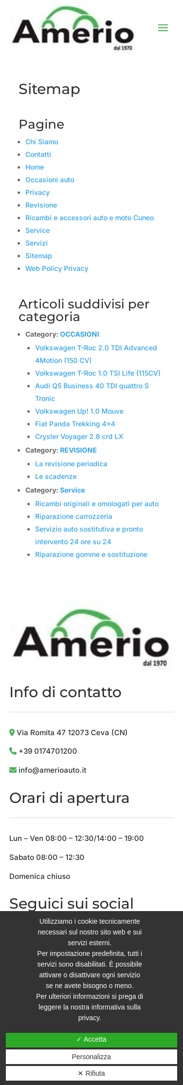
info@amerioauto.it (52, 770)
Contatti (38, 154)
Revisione (41, 205)
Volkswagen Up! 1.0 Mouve (79, 411)
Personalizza (91, 1057)
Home (34, 167)
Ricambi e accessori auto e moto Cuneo (89, 217)
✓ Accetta (91, 1039)
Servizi (36, 243)
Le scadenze (56, 476)
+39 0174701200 (48, 751)
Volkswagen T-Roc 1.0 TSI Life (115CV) (98, 373)
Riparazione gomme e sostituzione (91, 554)
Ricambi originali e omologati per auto (97, 503)
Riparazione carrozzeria (73, 516)
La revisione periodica (71, 463)
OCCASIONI (79, 334)
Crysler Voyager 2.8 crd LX (79, 436)
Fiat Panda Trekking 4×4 (75, 423)
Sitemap (38, 255)
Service (37, 230)
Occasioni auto (49, 179)
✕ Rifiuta (91, 1073)
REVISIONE (78, 450)
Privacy (37, 192)
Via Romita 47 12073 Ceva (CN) (68, 732)
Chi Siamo (41, 141)
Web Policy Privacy (56, 268)
